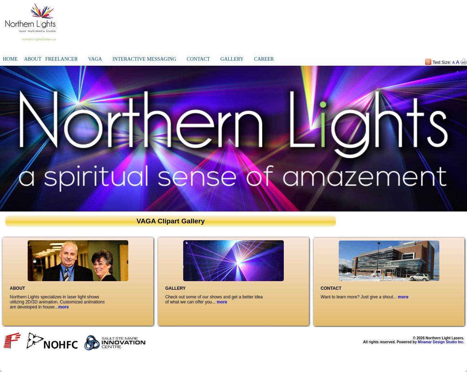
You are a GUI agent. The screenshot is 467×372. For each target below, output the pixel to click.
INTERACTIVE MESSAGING (144, 59)
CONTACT (198, 59)
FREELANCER (61, 59)
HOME (10, 59)
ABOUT (32, 59)
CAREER (264, 59)
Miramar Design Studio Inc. (441, 342)
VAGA (95, 59)
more (63, 307)
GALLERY (232, 59)
